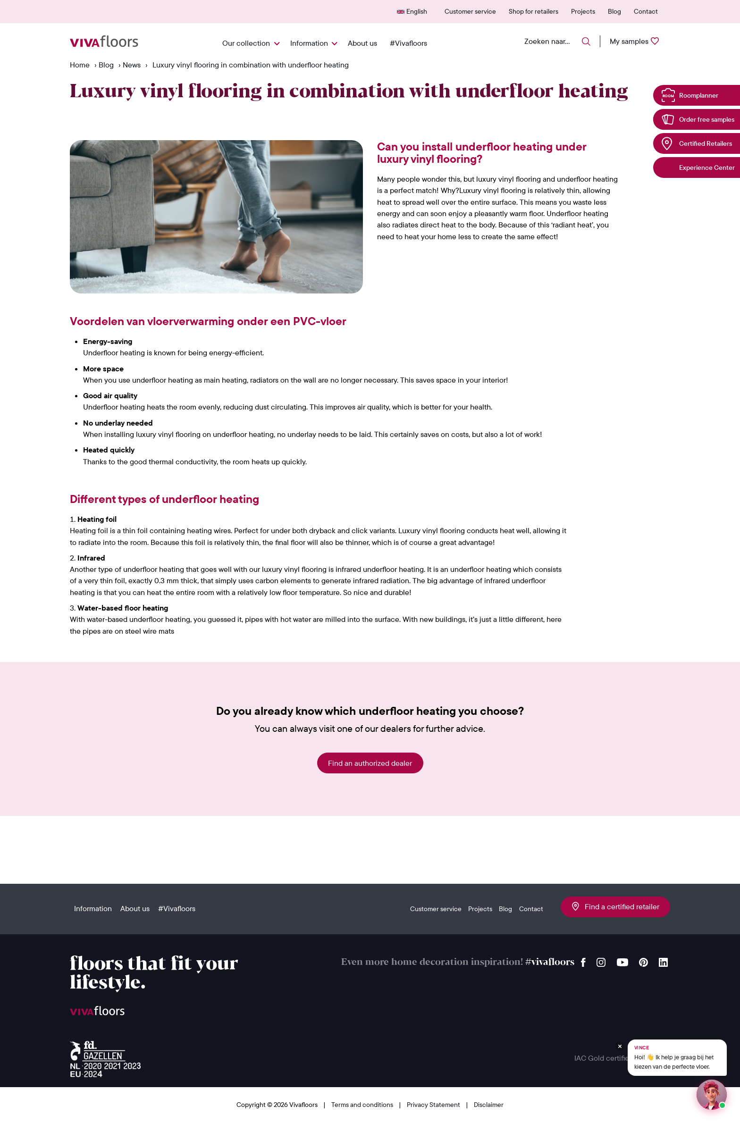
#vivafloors (549, 962)
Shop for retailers (533, 11)
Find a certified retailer (615, 906)
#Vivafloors (408, 43)
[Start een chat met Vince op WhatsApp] (712, 1095)
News (132, 64)
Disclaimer (489, 1104)
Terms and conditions (363, 1104)
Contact (646, 11)
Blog (614, 11)
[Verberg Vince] (619, 1046)
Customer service (470, 11)
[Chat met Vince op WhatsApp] (677, 1057)
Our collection (246, 43)
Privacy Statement (434, 1104)
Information (309, 43)
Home (80, 64)
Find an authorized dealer (370, 763)
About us (362, 43)
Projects (583, 11)
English (416, 11)
